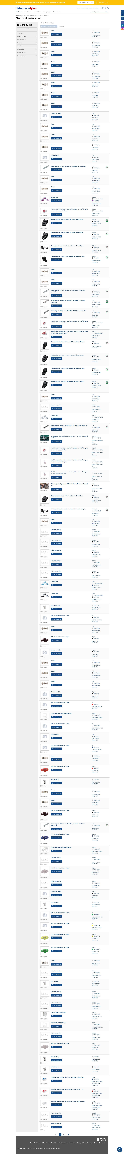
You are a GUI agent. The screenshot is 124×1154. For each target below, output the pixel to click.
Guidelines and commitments (66, 1143)
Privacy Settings (55, 1148)
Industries (37, 12)
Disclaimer (102, 1143)
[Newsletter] (122, 11)
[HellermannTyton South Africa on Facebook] (122, 22)
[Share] (122, 18)
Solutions (27, 12)
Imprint (53, 1143)
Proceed (101, 2)
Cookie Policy (93, 1143)
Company (47, 12)
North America (86, 2)
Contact (32, 1143)
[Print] (122, 14)
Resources (56, 12)
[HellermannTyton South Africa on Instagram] (122, 28)
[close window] (108, 3)
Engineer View (49, 23)
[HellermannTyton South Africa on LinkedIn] (122, 25)
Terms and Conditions (43, 1143)
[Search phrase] (99, 12)
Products (18, 12)
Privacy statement (82, 1143)
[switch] (42, 23)
